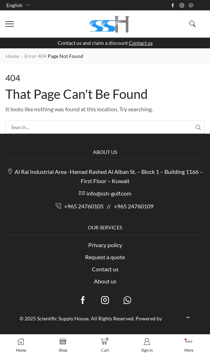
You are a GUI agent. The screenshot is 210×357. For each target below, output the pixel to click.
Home (12, 56)
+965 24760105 (84, 206)
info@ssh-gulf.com (108, 193)
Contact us (141, 43)
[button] (9, 24)
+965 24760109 (133, 206)
